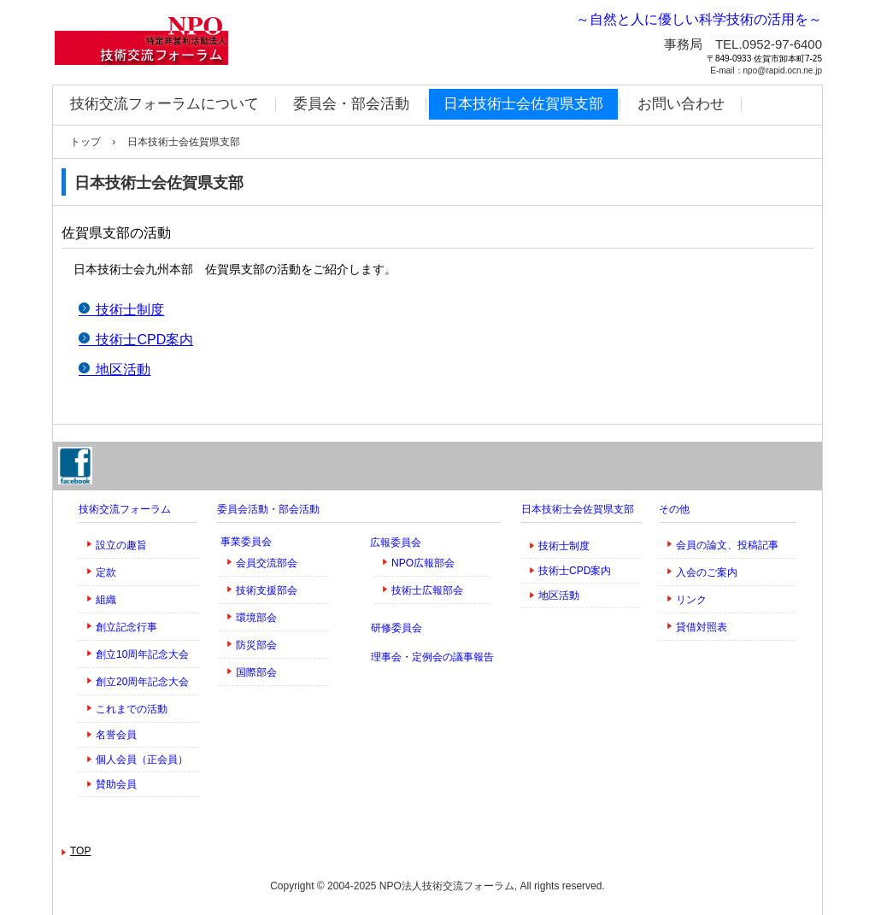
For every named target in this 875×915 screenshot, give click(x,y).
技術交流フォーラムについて (164, 104)
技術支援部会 (266, 590)
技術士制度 (564, 546)
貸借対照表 (701, 627)
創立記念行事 (126, 627)
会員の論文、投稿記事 (727, 545)
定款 (106, 572)
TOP (80, 851)
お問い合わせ (681, 104)
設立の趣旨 (121, 545)
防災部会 (256, 645)
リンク (691, 600)
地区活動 (558, 595)
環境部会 (256, 618)
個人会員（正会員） (142, 759)
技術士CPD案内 (574, 571)
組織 (106, 600)
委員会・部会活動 (351, 104)
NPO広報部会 (423, 563)
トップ (85, 142)
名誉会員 (116, 735)
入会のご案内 (706, 572)
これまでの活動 (131, 709)
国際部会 (256, 672)
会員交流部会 (266, 563)
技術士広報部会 (427, 590)
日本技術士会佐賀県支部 (523, 104)
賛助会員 (116, 784)
